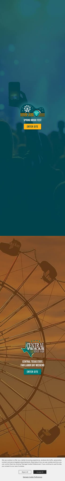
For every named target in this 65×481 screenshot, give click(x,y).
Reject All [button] (25, 472)
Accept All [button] (40, 472)
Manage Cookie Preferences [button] (32, 477)
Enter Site (32, 126)
